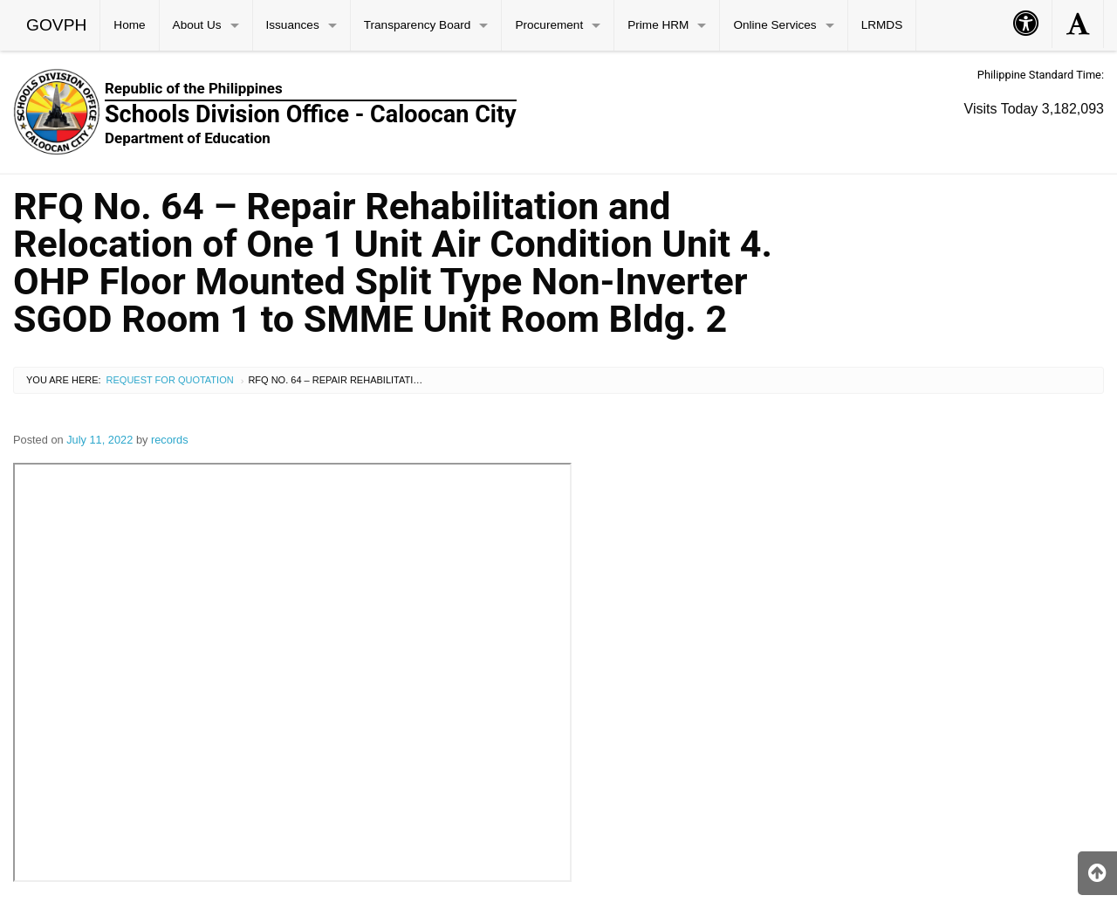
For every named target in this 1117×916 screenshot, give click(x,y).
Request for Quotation (170, 380)
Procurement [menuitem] (549, 24)
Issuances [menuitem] (292, 24)
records (169, 439)
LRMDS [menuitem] (882, 24)
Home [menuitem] (129, 24)
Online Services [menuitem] (774, 24)
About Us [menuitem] (197, 24)
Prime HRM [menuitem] (658, 24)
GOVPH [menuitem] (56, 25)
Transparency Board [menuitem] (417, 24)
